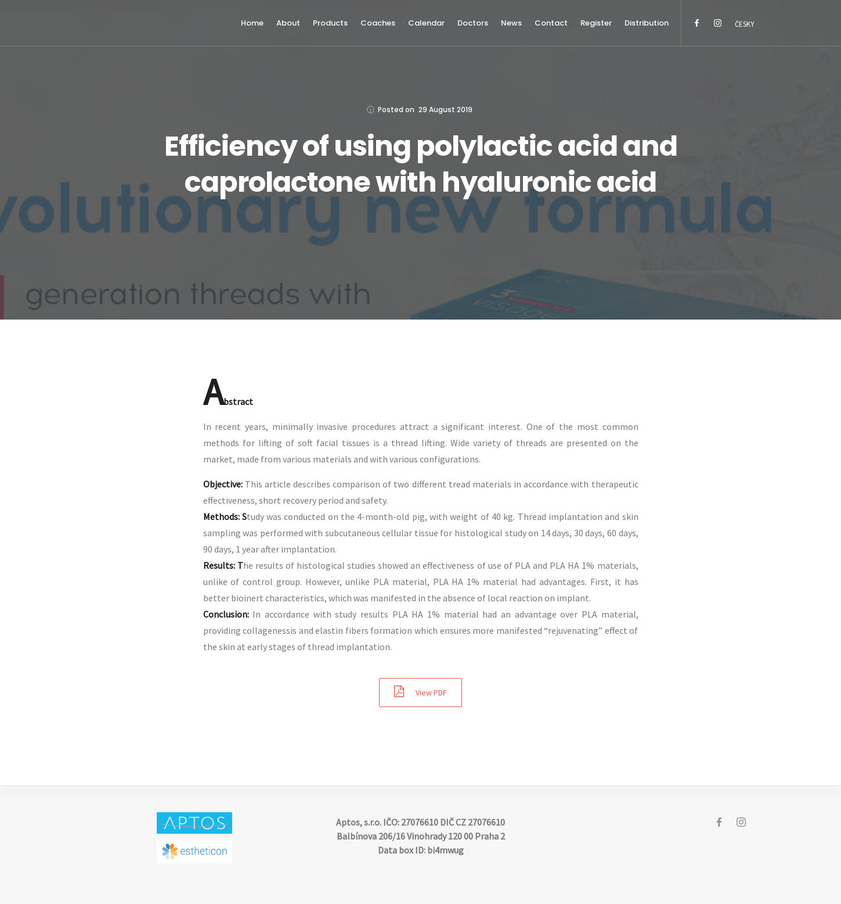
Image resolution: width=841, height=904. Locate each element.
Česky (745, 24)
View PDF (420, 692)
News (511, 22)
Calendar (426, 22)
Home (252, 22)
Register (596, 22)
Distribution (647, 22)
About (288, 22)
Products (330, 22)
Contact (551, 22)
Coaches (377, 22)
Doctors (472, 22)
